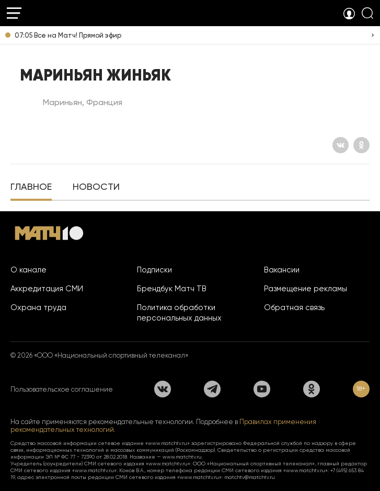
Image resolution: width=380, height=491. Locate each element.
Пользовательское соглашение (61, 389)
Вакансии (282, 270)
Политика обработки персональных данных (179, 313)
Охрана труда (38, 307)
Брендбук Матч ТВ (171, 288)
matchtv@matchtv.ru (249, 477)
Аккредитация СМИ (46, 288)
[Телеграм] (212, 389)
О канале (28, 270)
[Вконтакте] (340, 145)
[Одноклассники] (361, 145)
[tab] (31, 188)
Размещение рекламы (305, 288)
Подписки (154, 270)
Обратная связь (294, 307)
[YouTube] (262, 389)
